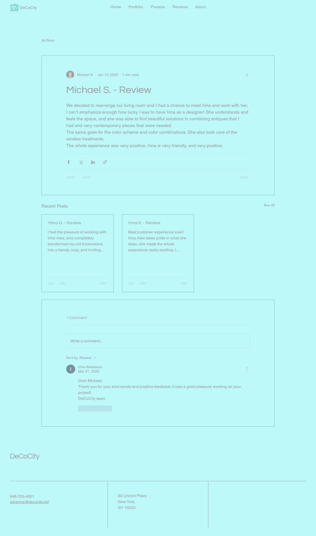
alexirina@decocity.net (29, 502)
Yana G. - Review (64, 223)
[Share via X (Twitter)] (80, 162)
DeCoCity (24, 456)
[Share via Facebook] (68, 162)
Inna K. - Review (144, 223)
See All (269, 205)
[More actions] (247, 75)
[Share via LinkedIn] (93, 162)
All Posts (48, 40)
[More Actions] (247, 369)
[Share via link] (105, 162)
